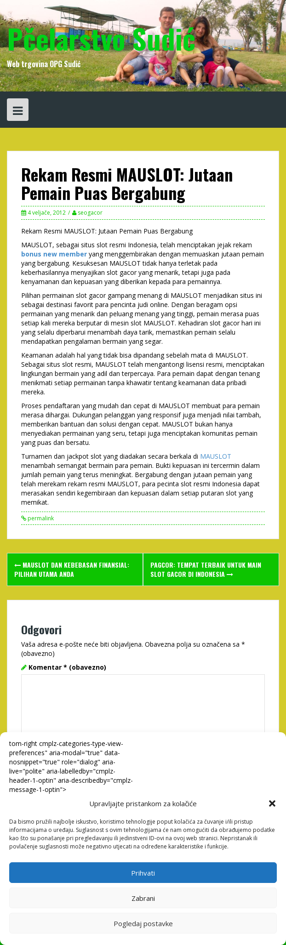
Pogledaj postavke (143, 923)
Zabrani (143, 898)
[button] (272, 803)
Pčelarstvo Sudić (101, 37)
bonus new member (54, 254)
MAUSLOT (215, 456)
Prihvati (143, 872)
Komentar (67, 667)
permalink (40, 518)
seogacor (90, 212)
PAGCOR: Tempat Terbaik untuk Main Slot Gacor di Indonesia (205, 569)
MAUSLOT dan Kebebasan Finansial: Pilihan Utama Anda (71, 569)
